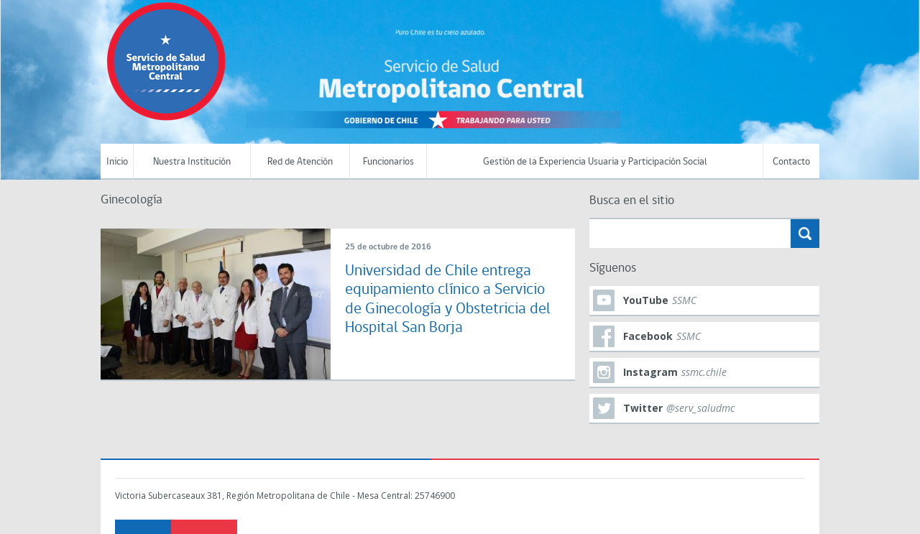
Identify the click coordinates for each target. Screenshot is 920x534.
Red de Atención (300, 162)
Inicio (117, 162)
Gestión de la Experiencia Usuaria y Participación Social (595, 162)
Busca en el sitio (631, 201)
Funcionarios (388, 162)
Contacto (791, 162)
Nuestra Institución (192, 162)
